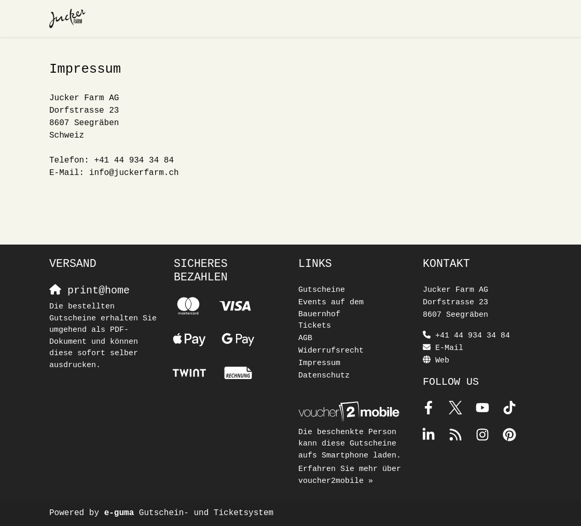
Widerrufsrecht (331, 350)
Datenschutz (324, 375)
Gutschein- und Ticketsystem (188, 513)
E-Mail (449, 348)
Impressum (319, 363)
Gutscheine (321, 290)
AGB (305, 338)
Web (442, 360)
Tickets (314, 325)
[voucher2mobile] (350, 412)
